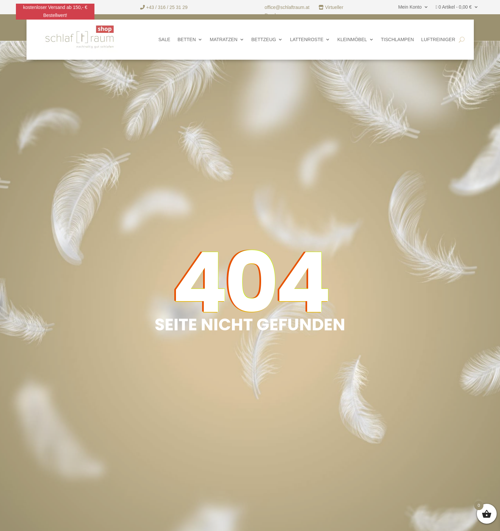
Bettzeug (263, 39)
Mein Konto (410, 7)
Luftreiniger (438, 39)
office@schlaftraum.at (288, 7)
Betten (187, 39)
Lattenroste (306, 39)
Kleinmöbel (352, 39)
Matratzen (223, 39)
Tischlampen (397, 39)
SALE (164, 39)
